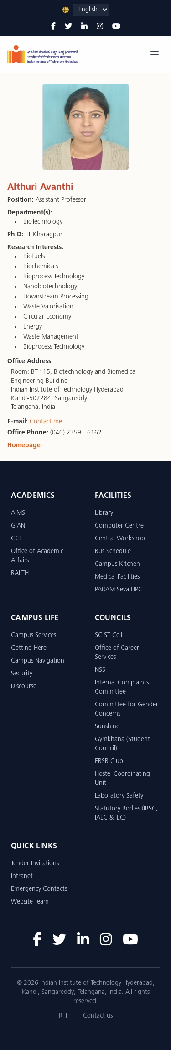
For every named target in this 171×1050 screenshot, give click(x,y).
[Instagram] (100, 26)
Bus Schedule (113, 551)
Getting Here (29, 648)
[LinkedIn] (84, 26)
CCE (16, 538)
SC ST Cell (108, 635)
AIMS (18, 513)
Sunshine (107, 726)
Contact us (98, 1016)
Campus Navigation (37, 661)
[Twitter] (68, 26)
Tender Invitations (35, 863)
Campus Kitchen (117, 564)
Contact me (46, 421)
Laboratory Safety (119, 796)
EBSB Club (109, 761)
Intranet (22, 876)
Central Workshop (120, 538)
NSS (100, 670)
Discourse (23, 686)
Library (104, 513)
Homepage (24, 445)
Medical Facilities (117, 577)
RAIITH (20, 573)
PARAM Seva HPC (118, 589)
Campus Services (33, 635)
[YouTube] (116, 26)
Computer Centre (119, 525)
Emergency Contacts (39, 889)
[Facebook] (53, 26)
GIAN (18, 525)
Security (21, 673)
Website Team (30, 902)
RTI (63, 1016)
